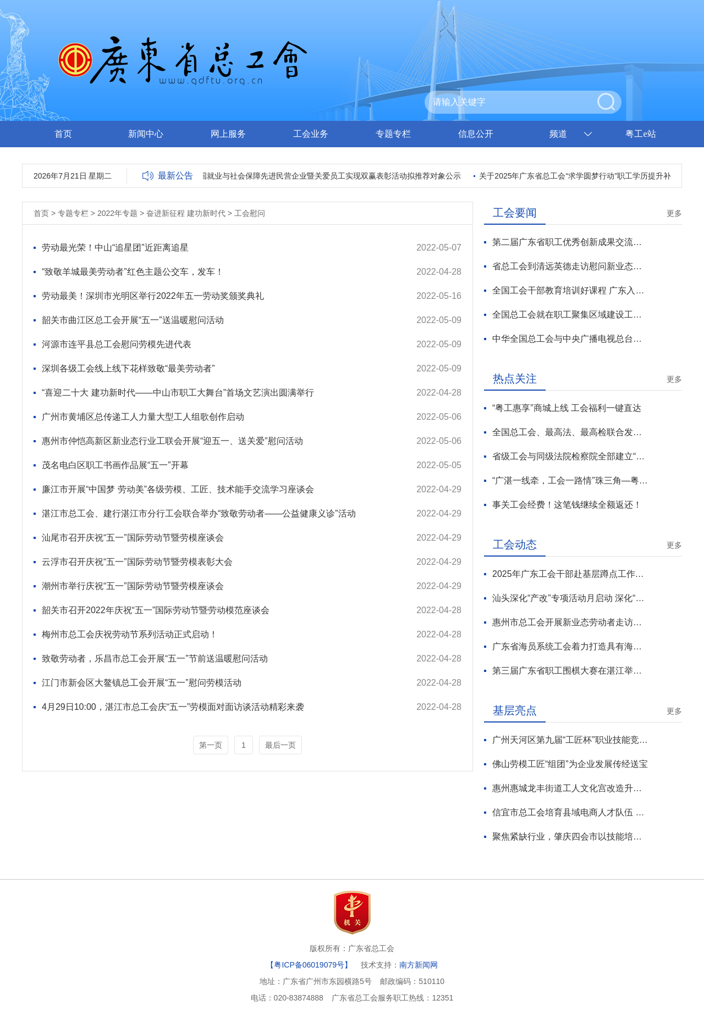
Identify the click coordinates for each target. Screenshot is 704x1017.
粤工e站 (640, 133)
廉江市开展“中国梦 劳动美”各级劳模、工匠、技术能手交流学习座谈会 (178, 489)
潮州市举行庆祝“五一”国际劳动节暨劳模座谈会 (133, 586)
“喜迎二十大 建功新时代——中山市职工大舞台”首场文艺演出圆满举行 (178, 392)
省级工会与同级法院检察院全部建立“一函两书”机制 (570, 456)
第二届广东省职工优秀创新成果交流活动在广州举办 (570, 242)
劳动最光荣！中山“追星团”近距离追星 (115, 247)
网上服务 (228, 133)
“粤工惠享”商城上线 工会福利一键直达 (566, 408)
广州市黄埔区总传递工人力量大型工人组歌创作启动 (143, 416)
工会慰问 (249, 213)
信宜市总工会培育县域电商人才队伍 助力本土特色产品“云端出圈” (570, 812)
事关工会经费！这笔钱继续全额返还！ (567, 504)
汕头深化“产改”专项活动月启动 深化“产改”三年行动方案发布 (570, 598)
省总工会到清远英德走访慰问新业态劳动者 (570, 266)
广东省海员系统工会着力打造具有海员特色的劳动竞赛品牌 (570, 646)
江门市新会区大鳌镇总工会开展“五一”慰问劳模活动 (141, 682)
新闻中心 (145, 133)
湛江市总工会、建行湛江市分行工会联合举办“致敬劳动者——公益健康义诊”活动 (199, 513)
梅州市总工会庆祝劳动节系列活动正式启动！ (130, 634)
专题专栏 (393, 133)
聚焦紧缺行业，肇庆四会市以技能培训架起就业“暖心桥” (570, 836)
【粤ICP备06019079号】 (309, 964)
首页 (63, 133)
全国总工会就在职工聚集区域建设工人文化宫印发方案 (570, 314)
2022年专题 (117, 213)
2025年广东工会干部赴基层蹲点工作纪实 (570, 574)
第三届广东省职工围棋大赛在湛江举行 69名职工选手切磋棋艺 (570, 670)
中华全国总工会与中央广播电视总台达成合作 (570, 338)
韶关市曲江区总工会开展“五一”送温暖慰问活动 (133, 320)
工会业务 (310, 133)
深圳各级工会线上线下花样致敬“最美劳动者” (128, 368)
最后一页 (280, 745)
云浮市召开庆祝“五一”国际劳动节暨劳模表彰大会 (137, 561)
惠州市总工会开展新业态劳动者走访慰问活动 (570, 622)
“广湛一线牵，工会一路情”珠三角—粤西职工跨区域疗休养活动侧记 (570, 480)
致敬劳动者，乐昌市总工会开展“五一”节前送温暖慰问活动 (155, 658)
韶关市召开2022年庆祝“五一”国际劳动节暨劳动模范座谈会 (156, 610)
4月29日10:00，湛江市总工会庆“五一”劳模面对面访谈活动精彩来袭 (173, 707)
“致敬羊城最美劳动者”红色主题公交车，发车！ (133, 271)
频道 (558, 133)
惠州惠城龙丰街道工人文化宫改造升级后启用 (570, 788)
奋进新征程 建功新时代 (186, 213)
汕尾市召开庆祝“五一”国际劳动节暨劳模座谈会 (133, 537)
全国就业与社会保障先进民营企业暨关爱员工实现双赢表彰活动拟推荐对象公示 (328, 175)
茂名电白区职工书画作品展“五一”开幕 (115, 465)
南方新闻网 (418, 964)
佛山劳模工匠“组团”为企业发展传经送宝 (570, 764)
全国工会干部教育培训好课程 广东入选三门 (570, 290)
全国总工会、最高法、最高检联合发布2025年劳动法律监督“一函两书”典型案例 (570, 432)
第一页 (210, 745)
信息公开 (475, 133)
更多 (674, 213)
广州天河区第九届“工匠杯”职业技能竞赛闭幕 (570, 739)
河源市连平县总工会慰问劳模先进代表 (116, 344)
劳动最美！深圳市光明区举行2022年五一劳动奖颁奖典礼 (153, 296)
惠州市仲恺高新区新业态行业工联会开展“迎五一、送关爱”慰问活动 (172, 441)
